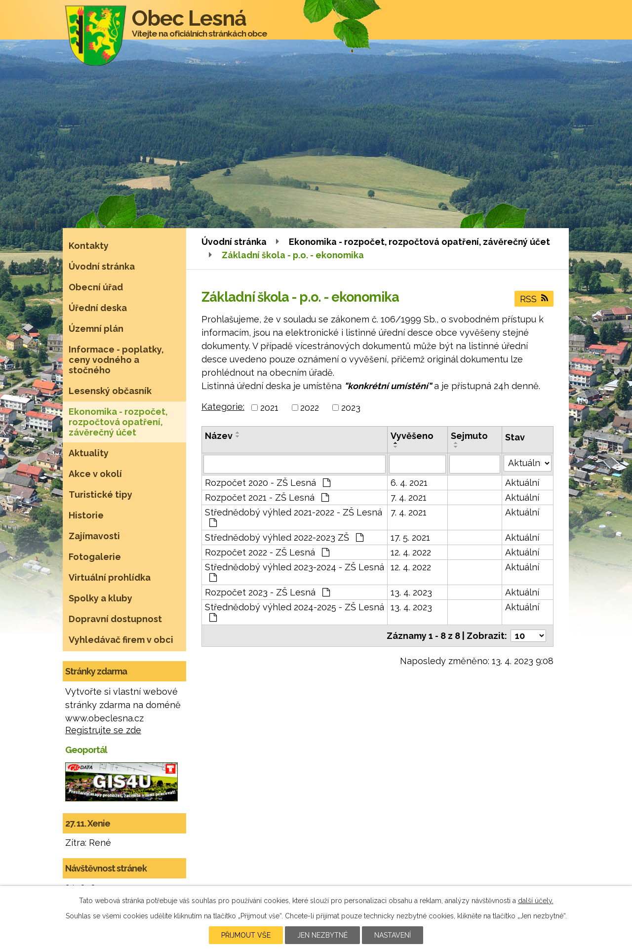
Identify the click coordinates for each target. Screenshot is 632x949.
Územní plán (96, 328)
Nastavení (392, 935)
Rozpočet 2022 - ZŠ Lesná (267, 552)
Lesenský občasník (110, 391)
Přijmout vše (246, 935)
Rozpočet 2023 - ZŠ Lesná (267, 592)
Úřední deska (98, 308)
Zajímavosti (94, 536)
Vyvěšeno (412, 436)
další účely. (535, 901)
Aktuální (522, 482)
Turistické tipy (100, 494)
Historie (86, 515)
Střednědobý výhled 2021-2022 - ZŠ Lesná (293, 517)
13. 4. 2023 (411, 592)
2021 (269, 407)
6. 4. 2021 (409, 482)
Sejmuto (469, 436)
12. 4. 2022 (411, 552)
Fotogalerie (95, 557)
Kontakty (89, 245)
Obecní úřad (96, 287)
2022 (309, 407)
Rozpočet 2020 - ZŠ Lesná (267, 482)
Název (219, 436)
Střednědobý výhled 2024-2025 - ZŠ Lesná (294, 612)
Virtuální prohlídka (110, 577)
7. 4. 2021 (409, 497)
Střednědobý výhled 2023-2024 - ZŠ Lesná (294, 572)
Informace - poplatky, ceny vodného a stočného (116, 359)
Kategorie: (222, 406)
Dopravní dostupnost (115, 619)
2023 (350, 407)
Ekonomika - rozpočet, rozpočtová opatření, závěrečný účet (419, 242)
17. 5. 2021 (410, 537)
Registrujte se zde (103, 730)
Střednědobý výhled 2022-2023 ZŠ (284, 537)
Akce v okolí (95, 474)
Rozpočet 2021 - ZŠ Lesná (267, 497)
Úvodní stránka (234, 242)
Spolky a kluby (100, 598)
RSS (534, 299)
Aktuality (89, 453)
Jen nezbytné (322, 935)
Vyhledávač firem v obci (121, 639)
